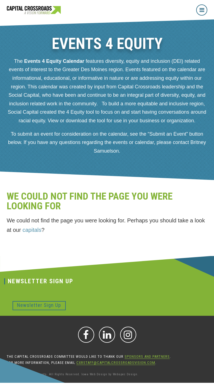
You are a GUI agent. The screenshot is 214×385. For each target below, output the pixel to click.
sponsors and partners (147, 356)
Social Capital (24, 95)
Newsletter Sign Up (39, 305)
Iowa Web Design (94, 374)
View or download (67, 120)
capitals (32, 230)
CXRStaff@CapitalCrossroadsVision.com (115, 363)
